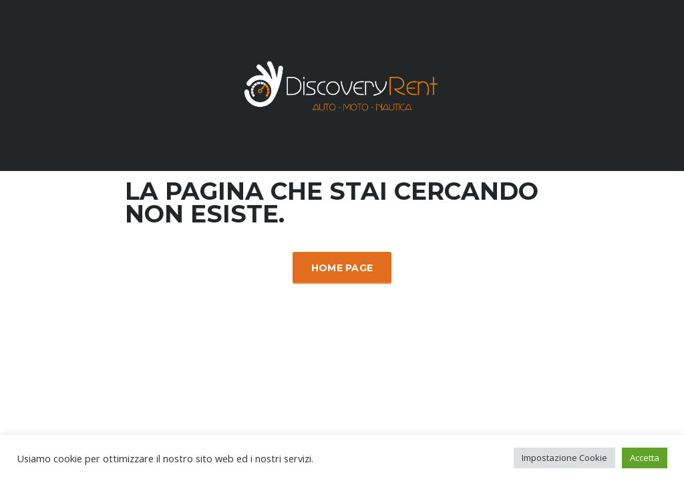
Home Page (342, 268)
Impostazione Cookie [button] (564, 458)
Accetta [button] (644, 458)
